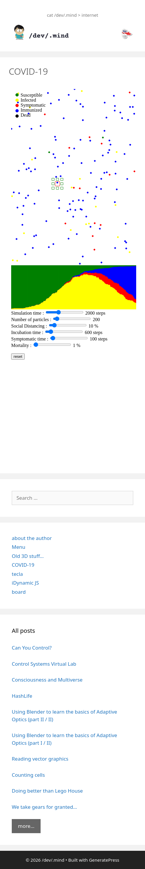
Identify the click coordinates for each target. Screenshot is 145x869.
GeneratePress (104, 860)
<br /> (72, 275)
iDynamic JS (25, 582)
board (19, 591)
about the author (32, 538)
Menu (18, 546)
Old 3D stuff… (28, 556)
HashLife (22, 695)
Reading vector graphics (40, 758)
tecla (17, 574)
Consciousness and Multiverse (47, 679)
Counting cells (28, 774)
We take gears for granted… (44, 806)
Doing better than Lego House (47, 790)
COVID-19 (23, 564)
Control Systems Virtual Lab (44, 663)
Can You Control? (32, 647)
